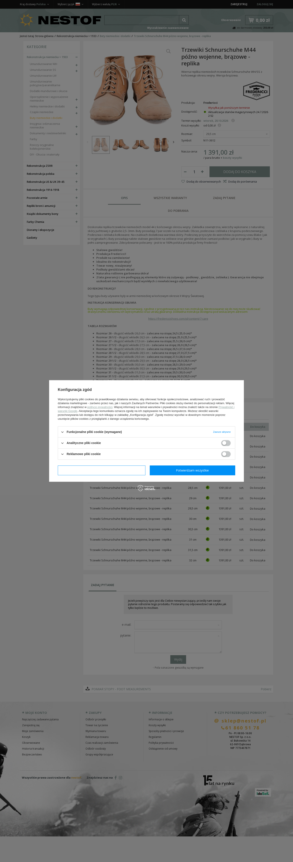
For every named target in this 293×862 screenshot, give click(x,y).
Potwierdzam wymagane (101, 470)
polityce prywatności (100, 407)
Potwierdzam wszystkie (192, 470)
